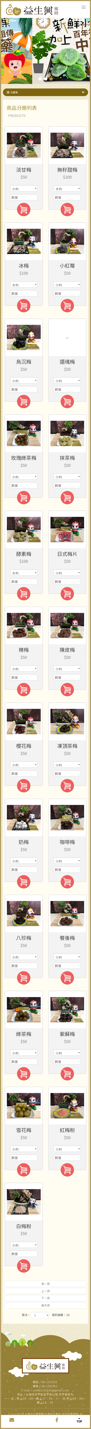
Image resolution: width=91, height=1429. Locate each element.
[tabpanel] (45, 48)
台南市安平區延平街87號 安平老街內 (49, 1394)
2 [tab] (45, 78)
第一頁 (45, 1284)
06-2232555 (49, 1382)
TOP (79, 1420)
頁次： (26, 1315)
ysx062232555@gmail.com (51, 1390)
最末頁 (45, 1305)
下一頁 (45, 1298)
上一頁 (45, 1291)
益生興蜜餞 (45, 1365)
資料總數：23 (60, 1315)
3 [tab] (51, 78)
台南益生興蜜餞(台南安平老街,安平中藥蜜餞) (32, 10)
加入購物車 (23, 209)
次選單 (46, 92)
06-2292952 (49, 1386)
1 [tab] (40, 78)
